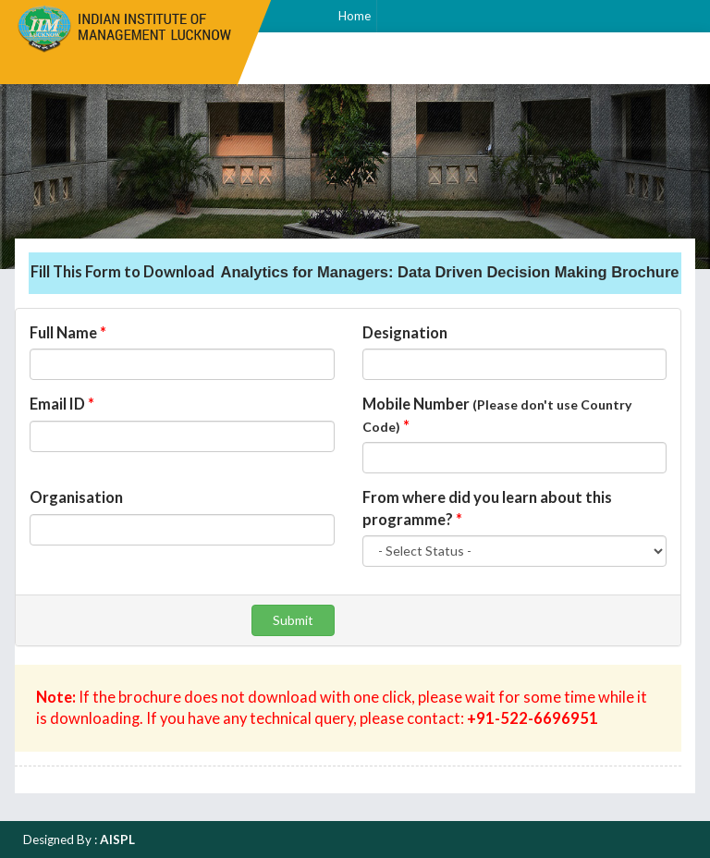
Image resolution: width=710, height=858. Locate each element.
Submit (293, 620)
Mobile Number (496, 415)
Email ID (62, 404)
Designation (404, 333)
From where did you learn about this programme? (487, 508)
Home (354, 15)
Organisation (76, 497)
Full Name (68, 333)
